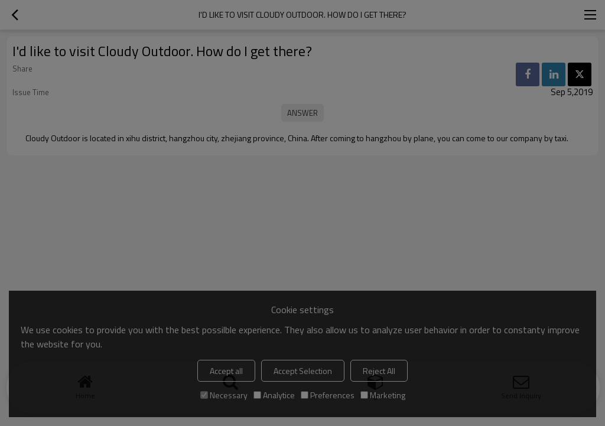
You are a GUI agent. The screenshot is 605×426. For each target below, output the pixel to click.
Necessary (224, 395)
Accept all (226, 371)
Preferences (327, 395)
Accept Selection (303, 371)
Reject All (379, 371)
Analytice (274, 395)
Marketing (382, 395)
